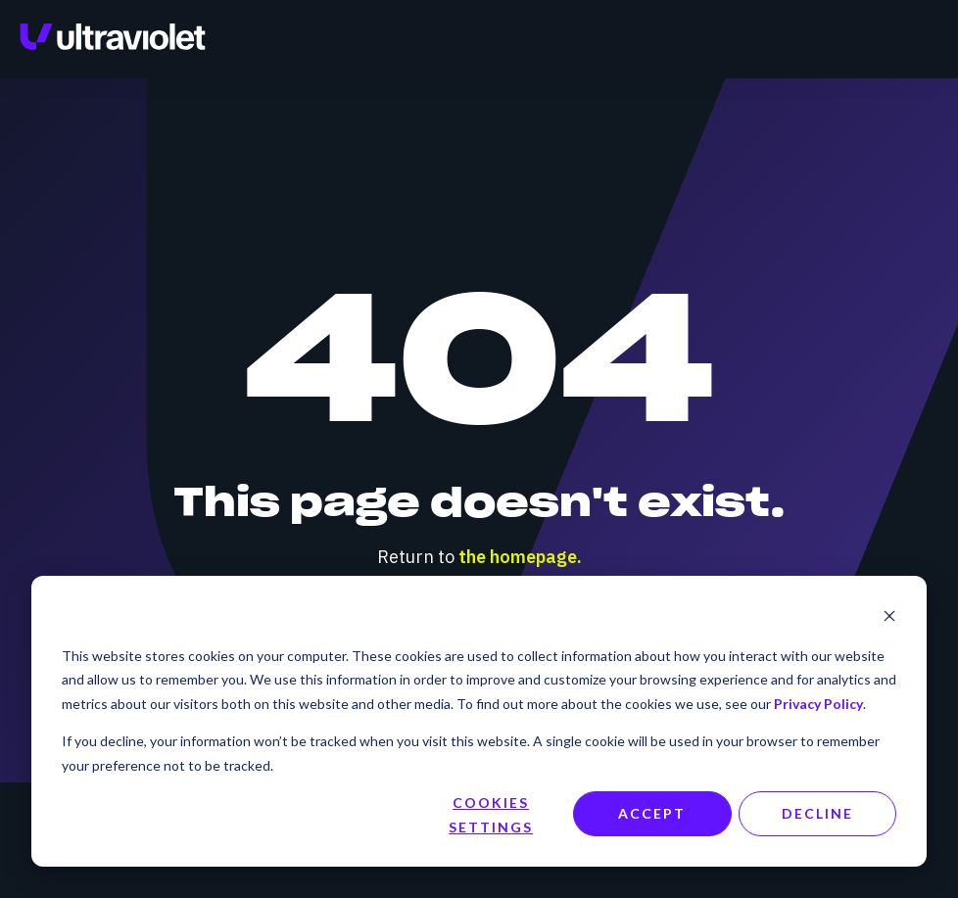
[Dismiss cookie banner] (889, 618)
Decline (817, 813)
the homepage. (520, 556)
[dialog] (479, 721)
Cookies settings (491, 814)
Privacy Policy (818, 703)
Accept (652, 813)
